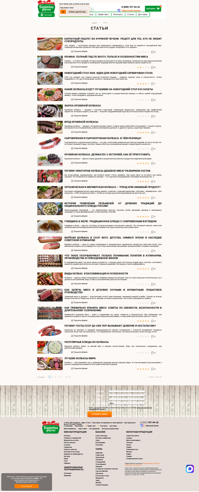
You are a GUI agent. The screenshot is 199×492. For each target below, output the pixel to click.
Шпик (66, 459)
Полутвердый (101, 465)
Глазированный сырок (134, 459)
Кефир (128, 455)
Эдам (98, 481)
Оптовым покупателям (110, 429)
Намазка (67, 464)
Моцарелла (100, 479)
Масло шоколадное (133, 441)
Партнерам (79, 427)
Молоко (129, 452)
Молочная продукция (139, 432)
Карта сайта (82, 429)
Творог (128, 446)
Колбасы (67, 436)
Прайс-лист (107, 15)
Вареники (67, 476)
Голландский (100, 463)
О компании (68, 427)
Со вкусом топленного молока (107, 469)
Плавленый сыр (132, 450)
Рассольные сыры (102, 476)
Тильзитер (99, 474)
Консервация (100, 443)
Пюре (98, 441)
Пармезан (99, 453)
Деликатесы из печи (71, 441)
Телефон (99, 396)
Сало (66, 462)
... (63, 378)
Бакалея (100, 432)
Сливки (129, 457)
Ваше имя (100, 392)
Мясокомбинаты (70, 429)
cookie (35, 478)
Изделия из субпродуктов (73, 455)
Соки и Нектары (101, 436)
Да (67, 12)
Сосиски (67, 446)
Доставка (147, 15)
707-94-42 (149, 423)
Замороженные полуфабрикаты (73, 469)
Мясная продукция (75, 432)
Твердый (99, 467)
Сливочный (100, 456)
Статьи (134, 15)
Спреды (129, 439)
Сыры (99, 449)
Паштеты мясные (70, 450)
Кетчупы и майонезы (103, 439)
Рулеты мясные (70, 443)
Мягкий (98, 483)
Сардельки (68, 448)
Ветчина (67, 457)
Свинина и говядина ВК (72, 439)
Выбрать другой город (81, 12)
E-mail (98, 400)
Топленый (99, 460)
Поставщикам (94, 429)
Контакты (122, 15)
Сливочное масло (132, 436)
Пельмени (67, 474)
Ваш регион (101, 404)
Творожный (100, 458)
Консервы (99, 446)
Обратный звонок (126, 10)
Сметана (129, 443)
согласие (97, 408)
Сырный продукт (102, 485)
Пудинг (129, 448)
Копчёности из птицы (72, 452)
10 (69, 378)
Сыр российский (102, 472)
